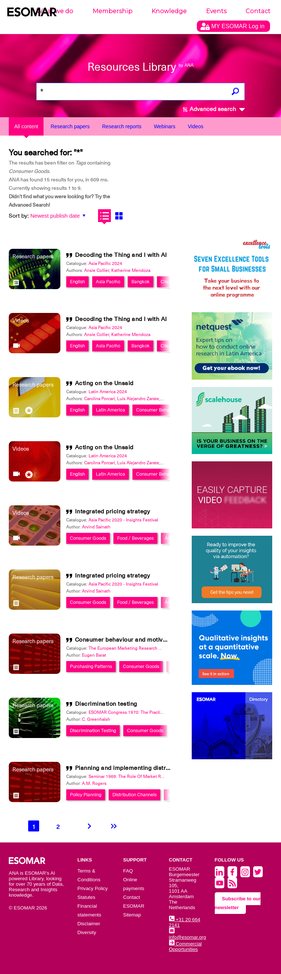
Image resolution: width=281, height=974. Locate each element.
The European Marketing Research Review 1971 (136, 648)
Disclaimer (89, 923)
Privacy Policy (93, 888)
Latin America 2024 (108, 392)
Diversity (87, 932)
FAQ (128, 871)
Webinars (164, 126)
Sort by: (19, 215)
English (77, 281)
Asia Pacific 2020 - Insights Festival (123, 520)
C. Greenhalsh (96, 719)
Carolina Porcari (99, 399)
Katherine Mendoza (130, 270)
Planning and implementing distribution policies (142, 768)
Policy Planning (85, 795)
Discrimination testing (106, 704)
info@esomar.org (187, 934)
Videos (195, 126)
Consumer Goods (88, 538)
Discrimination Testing (93, 730)
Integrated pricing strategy (112, 511)
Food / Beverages (135, 538)
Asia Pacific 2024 (105, 263)
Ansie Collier (96, 270)
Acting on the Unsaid (104, 383)
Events (216, 11)
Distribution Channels (134, 795)
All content (26, 126)
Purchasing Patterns (91, 666)
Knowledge (169, 11)
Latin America (110, 410)
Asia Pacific (108, 281)
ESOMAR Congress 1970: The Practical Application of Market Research (159, 712)
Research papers (70, 126)
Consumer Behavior (156, 410)
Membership (112, 11)
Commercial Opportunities (185, 946)
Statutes (86, 897)
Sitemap (132, 915)
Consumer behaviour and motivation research (139, 639)
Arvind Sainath (96, 527)
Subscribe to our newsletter (238, 903)
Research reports (121, 126)
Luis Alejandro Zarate (138, 399)
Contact (258, 11)
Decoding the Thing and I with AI (121, 255)
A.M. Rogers (94, 783)
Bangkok (140, 281)
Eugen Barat (94, 655)
